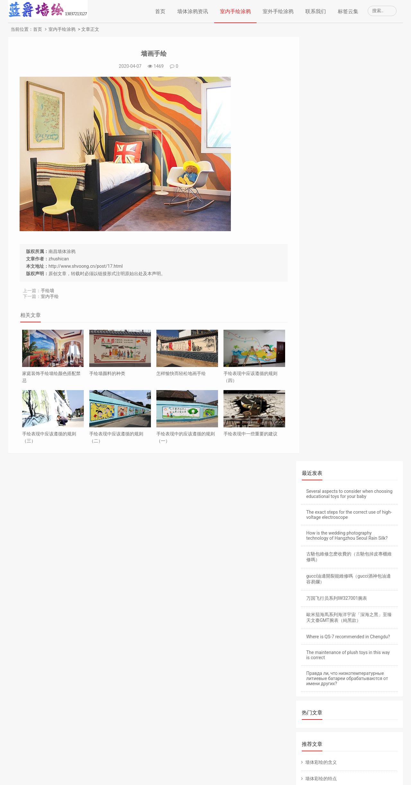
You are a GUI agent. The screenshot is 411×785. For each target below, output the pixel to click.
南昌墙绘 (182, 771)
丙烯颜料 (317, 722)
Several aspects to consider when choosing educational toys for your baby (349, 70)
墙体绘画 (162, 771)
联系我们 (315, 11)
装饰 (338, 735)
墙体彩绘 (319, 632)
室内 (313, 696)
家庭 (364, 735)
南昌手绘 (115, 771)
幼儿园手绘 (320, 658)
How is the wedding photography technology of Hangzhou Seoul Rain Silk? (347, 111)
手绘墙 (47, 290)
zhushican (58, 258)
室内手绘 (50, 296)
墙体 (372, 683)
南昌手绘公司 (139, 771)
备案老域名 (327, 591)
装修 (347, 722)
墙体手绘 (342, 683)
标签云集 (348, 11)
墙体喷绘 (317, 709)
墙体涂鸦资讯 (192, 11)
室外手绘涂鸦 (278, 11)
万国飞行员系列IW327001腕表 (336, 174)
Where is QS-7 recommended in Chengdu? (348, 212)
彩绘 (372, 696)
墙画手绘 (148, 53)
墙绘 (374, 709)
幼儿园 (315, 645)
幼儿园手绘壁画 (361, 632)
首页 (160, 11)
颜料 (372, 722)
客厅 (313, 683)
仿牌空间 (367, 591)
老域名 (308, 591)
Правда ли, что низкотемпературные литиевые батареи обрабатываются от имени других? (347, 254)
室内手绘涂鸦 (235, 11)
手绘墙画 (342, 696)
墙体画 (315, 671)
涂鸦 (343, 671)
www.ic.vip (232, 771)
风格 (313, 735)
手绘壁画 (347, 645)
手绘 (378, 658)
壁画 (352, 658)
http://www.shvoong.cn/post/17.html (85, 266)
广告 (347, 709)
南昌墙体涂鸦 (61, 251)
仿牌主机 (348, 591)
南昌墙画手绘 (206, 771)
